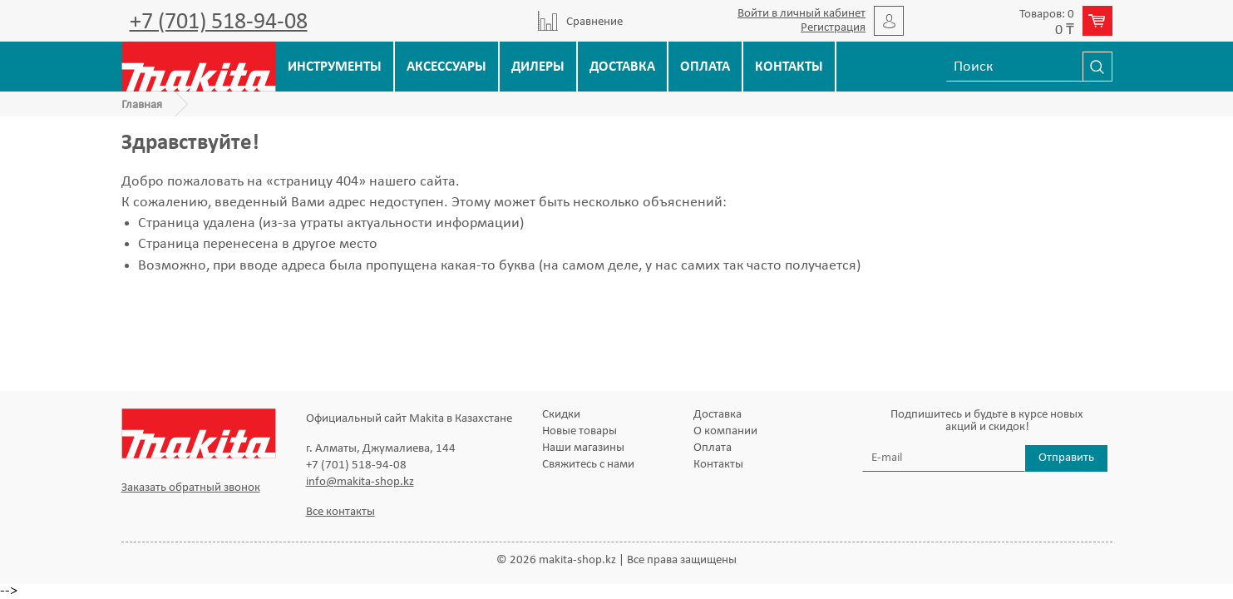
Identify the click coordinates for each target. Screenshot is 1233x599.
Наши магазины (583, 448)
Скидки (561, 414)
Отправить (1066, 458)
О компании (725, 431)
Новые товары (579, 431)
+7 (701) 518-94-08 (219, 22)
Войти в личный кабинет (801, 13)
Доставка (622, 67)
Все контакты (340, 512)
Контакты (789, 67)
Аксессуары (446, 67)
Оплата (705, 67)
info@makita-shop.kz (360, 482)
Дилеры (538, 67)
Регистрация (833, 28)
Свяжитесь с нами (588, 464)
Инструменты (335, 67)
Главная (141, 105)
